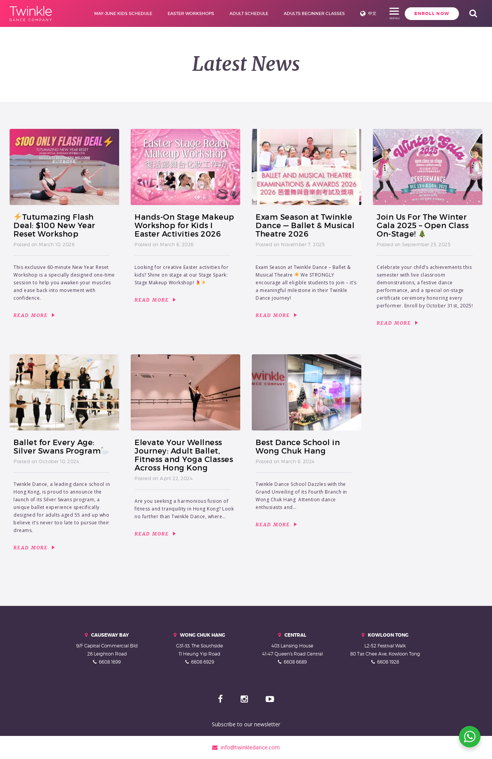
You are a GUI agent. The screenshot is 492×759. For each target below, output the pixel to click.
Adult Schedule (236, 13)
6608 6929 (202, 662)
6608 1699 (110, 662)
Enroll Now (406, 13)
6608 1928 (388, 662)
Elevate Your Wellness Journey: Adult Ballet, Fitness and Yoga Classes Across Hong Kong (184, 455)
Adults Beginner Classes (301, 13)
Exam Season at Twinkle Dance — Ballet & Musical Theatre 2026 (305, 225)
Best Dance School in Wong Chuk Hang (298, 446)
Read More (34, 315)
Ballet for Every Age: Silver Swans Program (61, 446)
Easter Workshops (178, 13)
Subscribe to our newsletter (246, 724)
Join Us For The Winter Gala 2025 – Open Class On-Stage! (423, 225)
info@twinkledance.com (246, 747)
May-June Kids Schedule (111, 13)
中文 (360, 13)
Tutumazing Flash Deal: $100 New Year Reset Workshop (54, 225)
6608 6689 (295, 662)
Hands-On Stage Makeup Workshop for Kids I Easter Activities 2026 (184, 225)
